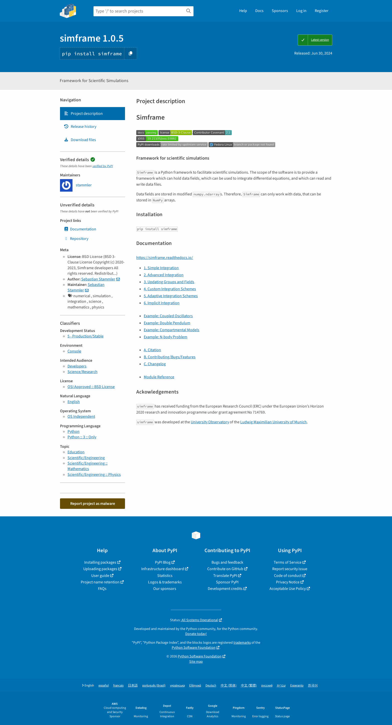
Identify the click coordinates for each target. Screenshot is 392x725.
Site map (196, 661)
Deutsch (211, 685)
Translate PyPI (225, 575)
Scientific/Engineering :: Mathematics (88, 466)
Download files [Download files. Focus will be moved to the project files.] (80, 140)
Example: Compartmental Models (171, 330)
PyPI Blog (162, 562)
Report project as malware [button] (92, 503)
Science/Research (83, 372)
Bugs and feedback (227, 562)
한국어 (313, 685)
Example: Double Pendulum (167, 323)
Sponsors (280, 11)
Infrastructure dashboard (162, 569)
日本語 (133, 685)
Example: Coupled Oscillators (168, 316)
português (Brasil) (154, 685)
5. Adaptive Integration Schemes (171, 296)
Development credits (225, 588)
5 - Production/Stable (86, 336)
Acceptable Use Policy (288, 588)
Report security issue (289, 569)
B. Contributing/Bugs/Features (170, 357)
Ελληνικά (195, 685)
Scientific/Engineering (86, 458)
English (74, 402)
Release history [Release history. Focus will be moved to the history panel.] (80, 126)
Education (76, 452)
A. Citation (152, 350)
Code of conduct (288, 575)
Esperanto (297, 685)
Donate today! (196, 633)
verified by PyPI (102, 166)
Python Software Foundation (194, 647)
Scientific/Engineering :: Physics (94, 474)
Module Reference (159, 377)
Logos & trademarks (165, 582)
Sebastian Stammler (98, 279)
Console (74, 351)
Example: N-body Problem (165, 337)
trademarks (242, 642)
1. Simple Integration (161, 268)
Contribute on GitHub (225, 569)
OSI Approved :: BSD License (91, 387)
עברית (281, 685)
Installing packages (100, 562)
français (118, 685)
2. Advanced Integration (164, 275)
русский (266, 685)
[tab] (92, 113)
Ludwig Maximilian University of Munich (273, 422)
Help (243, 11)
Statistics (164, 575)
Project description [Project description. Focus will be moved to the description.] (83, 113)
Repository (76, 238)
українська (177, 685)
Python (74, 431)
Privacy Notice (288, 582)
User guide (100, 575)
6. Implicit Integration (162, 303)
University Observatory (210, 422)
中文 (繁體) (249, 685)
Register (321, 11)
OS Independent (81, 416)
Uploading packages (100, 569)
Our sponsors (164, 588)
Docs (259, 11)
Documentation (80, 229)
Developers (77, 366)
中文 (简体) (228, 685)
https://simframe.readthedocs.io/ (164, 257)
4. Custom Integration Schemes (170, 289)
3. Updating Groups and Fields (169, 282)
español (103, 685)
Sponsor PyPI (227, 582)
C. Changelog (155, 364)
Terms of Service (288, 562)
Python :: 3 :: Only (82, 437)
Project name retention (100, 582)
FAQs (102, 588)
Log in (301, 11)
